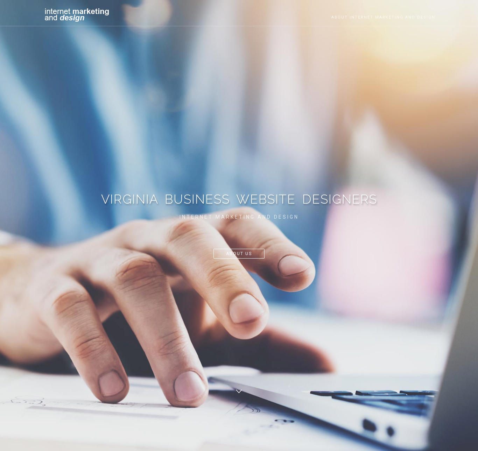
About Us (239, 253)
